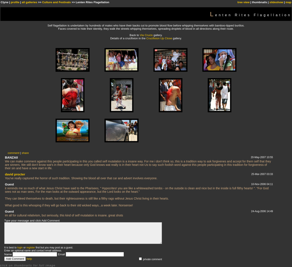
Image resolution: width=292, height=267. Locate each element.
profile (15, 2)
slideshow (276, 2)
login (20, 247)
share (25, 153)
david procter (15, 174)
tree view (244, 2)
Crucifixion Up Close (159, 38)
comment (13, 153)
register (30, 247)
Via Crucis (146, 35)
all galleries (29, 2)
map (288, 2)
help (29, 258)
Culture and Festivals (56, 2)
